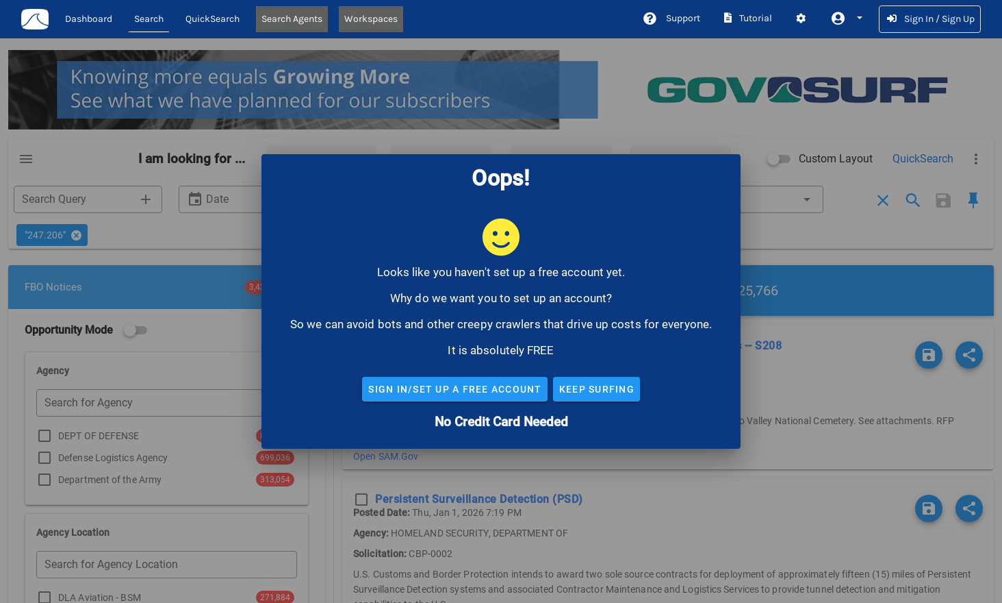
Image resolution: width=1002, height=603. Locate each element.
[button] (846, 18)
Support (670, 18)
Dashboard (88, 19)
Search (149, 19)
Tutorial (747, 18)
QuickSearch (212, 19)
